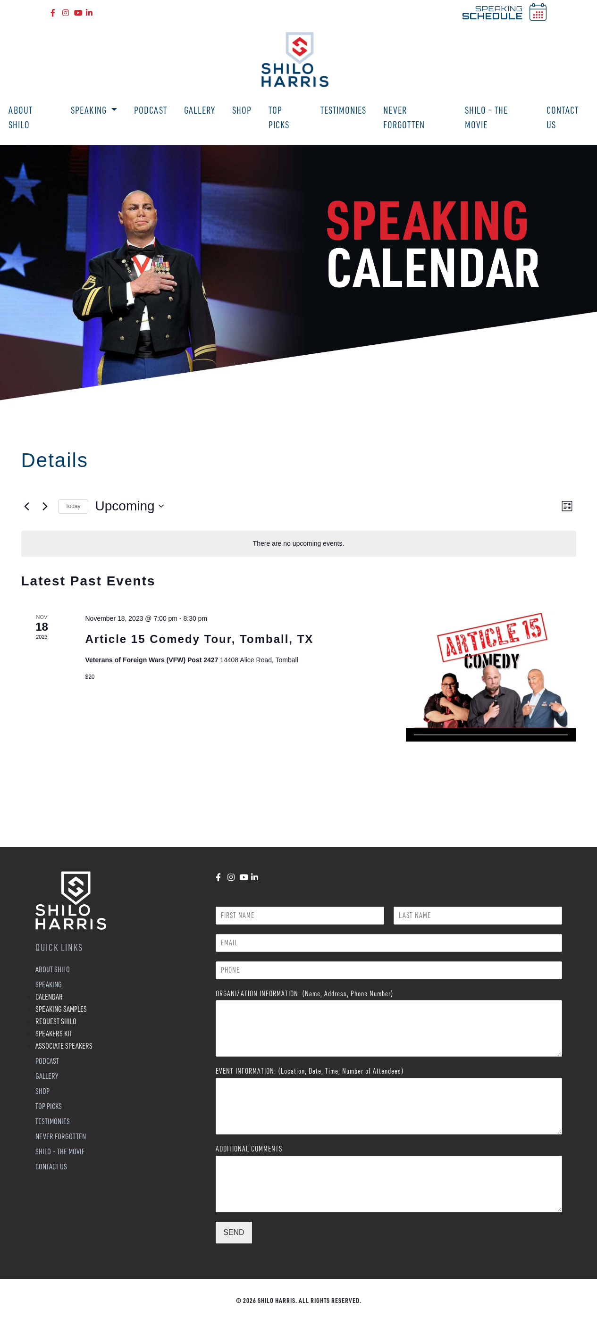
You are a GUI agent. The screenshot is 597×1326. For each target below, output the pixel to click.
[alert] (298, 544)
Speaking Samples (61, 1009)
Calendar (49, 996)
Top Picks (279, 117)
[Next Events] (45, 506)
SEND (233, 1232)
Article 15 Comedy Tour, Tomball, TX (199, 639)
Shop (242, 110)
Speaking (90, 110)
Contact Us (563, 117)
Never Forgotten (404, 117)
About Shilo (20, 117)
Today (73, 506)
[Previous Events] (27, 506)
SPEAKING (492, 12)
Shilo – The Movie (486, 117)
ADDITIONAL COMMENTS (249, 1148)
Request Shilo (55, 1021)
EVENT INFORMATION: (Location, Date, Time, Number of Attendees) (310, 1071)
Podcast (150, 110)
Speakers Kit (53, 1033)
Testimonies (343, 110)
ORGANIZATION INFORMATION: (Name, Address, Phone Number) (305, 993)
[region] (298, 273)
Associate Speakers (63, 1046)
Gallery (199, 110)
